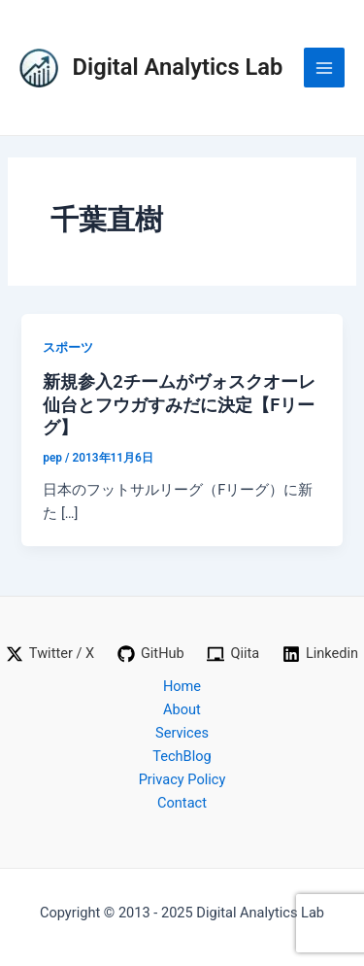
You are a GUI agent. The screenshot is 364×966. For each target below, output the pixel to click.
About (182, 709)
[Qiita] (233, 654)
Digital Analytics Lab (178, 67)
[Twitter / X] (50, 654)
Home (182, 686)
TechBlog (182, 756)
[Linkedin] (320, 654)
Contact (182, 802)
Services (182, 733)
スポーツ (68, 347)
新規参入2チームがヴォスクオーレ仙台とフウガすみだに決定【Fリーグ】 (178, 404)
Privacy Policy (182, 779)
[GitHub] (151, 654)
